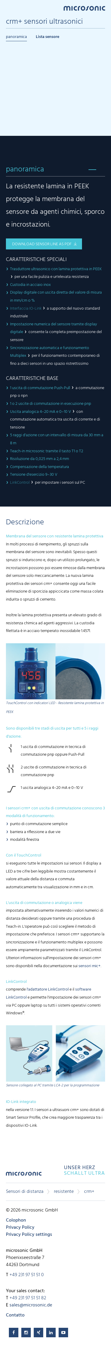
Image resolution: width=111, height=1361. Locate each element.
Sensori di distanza (25, 1192)
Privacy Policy (20, 1227)
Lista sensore (47, 37)
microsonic (23, 1176)
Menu (9, 8)
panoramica (16, 37)
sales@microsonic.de (30, 1305)
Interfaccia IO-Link (25, 308)
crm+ (89, 1192)
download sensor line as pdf (42, 244)
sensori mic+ (89, 966)
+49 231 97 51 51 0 (26, 1275)
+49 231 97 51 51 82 (27, 1298)
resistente (64, 1192)
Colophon (16, 1220)
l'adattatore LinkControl (48, 989)
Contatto (15, 1315)
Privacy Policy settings (29, 1235)
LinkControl (20, 482)
